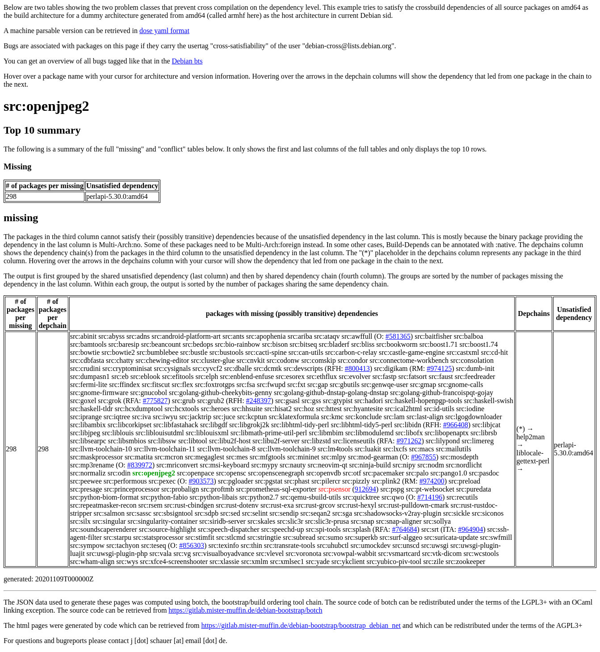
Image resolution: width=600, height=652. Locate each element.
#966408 (455, 425)
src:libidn (407, 425)
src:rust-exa (277, 505)
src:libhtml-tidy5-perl (362, 425)
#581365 (398, 336)
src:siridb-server (222, 521)
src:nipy (404, 465)
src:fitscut (156, 384)
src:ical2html (403, 408)
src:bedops (198, 344)
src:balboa (468, 336)
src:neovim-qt (328, 465)
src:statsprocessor (158, 537)
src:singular (109, 521)
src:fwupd (271, 384)
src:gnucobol (148, 392)
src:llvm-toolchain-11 (164, 449)
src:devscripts (303, 368)
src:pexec (162, 481)
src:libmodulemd (369, 433)
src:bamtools (88, 344)
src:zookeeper (465, 561)
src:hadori (368, 400)
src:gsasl (287, 400)
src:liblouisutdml (159, 433)
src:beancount (161, 344)
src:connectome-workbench (409, 360)
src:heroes (215, 408)
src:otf (352, 473)
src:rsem (150, 505)
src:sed (230, 513)
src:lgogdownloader (473, 417)
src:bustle (193, 352)
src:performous (125, 481)
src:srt (430, 529)
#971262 (408, 441)
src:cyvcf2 (207, 368)
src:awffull (357, 336)
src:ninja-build (369, 465)
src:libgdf (213, 425)
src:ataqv (327, 336)
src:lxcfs (395, 449)
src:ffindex (124, 384)
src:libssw (162, 441)
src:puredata (473, 489)
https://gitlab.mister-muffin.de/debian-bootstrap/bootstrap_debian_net (300, 625)
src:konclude (363, 417)
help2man (530, 437)
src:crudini (85, 368)
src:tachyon (122, 545)
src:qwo (393, 497)
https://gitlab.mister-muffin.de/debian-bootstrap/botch (245, 610)
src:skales (261, 521)
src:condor (353, 360)
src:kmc (332, 417)
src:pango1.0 (448, 473)
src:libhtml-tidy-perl (300, 425)
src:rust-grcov (316, 505)
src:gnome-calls (460, 384)
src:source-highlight (167, 529)
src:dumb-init (475, 368)
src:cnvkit (251, 360)
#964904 (470, 529)
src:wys (127, 561)
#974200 (432, 481)
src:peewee (86, 481)
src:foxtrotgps (215, 384)
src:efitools (177, 376)
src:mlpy (333, 457)
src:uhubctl (332, 545)
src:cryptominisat (127, 368)
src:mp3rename (92, 465)
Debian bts (187, 61)
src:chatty (120, 360)
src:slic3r (290, 521)
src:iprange (86, 417)
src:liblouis (118, 433)
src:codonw (283, 360)
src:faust (441, 376)
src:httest (329, 408)
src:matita (139, 457)
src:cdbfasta (87, 360)
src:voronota (303, 553)
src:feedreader (475, 376)
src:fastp (384, 376)
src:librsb (483, 433)
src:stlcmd (231, 537)
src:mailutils (453, 449)
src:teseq (153, 545)
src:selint (255, 513)
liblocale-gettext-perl (533, 457)
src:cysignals (172, 368)
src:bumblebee (157, 352)
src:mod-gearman (373, 457)
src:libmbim (326, 433)
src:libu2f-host (230, 441)
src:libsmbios (127, 441)
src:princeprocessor (131, 489)
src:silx (80, 521)
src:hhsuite (246, 408)
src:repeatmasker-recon (103, 505)
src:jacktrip (195, 417)
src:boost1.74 (479, 344)
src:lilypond (443, 441)
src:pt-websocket (430, 489)
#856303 (191, 545)
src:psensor (335, 489)
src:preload (464, 481)
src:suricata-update (451, 537)
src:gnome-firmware (99, 392)
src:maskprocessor (96, 457)
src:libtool (192, 441)
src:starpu (117, 537)
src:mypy (264, 465)
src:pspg (392, 489)
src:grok (109, 400)
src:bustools (226, 352)
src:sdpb (206, 513)
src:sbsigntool (173, 513)
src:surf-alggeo (400, 537)
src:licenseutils (354, 441)
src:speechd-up (282, 529)
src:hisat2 (278, 408)
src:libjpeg (85, 433)
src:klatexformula (294, 417)
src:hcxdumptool (139, 408)
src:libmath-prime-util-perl (269, 433)
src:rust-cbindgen (189, 505)
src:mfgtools (267, 457)
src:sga (342, 513)
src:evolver (354, 376)
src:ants (233, 336)
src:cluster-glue (213, 360)
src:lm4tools (335, 449)
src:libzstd (316, 441)
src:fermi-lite (89, 384)
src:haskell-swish (488, 400)
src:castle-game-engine (412, 352)
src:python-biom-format (104, 497)
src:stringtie (264, 537)
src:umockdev (371, 545)
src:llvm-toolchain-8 (226, 449)
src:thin (251, 545)
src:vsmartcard (399, 553)
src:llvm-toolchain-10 (101, 449)
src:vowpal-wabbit (349, 553)
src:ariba (300, 336)
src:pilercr (325, 481)
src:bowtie (85, 352)
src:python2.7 (259, 497)
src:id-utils (439, 408)
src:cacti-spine (265, 352)
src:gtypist (338, 400)
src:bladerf (334, 344)
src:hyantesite (363, 408)
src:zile (433, 561)
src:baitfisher (433, 336)
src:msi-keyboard (224, 465)
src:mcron (169, 457)
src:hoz (304, 408)
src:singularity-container (162, 521)
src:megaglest (204, 457)
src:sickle (456, 513)
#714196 (429, 497)
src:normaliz (88, 473)
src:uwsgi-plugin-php (117, 553)
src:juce (224, 417)
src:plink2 (386, 481)
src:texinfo (223, 545)
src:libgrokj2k (249, 425)
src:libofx (409, 433)
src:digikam (391, 368)
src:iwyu (165, 417)
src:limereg (478, 441)
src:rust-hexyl (356, 505)
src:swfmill (496, 537)
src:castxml (463, 352)
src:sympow (87, 545)
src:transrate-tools (289, 545)
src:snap (362, 521)
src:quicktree (361, 497)
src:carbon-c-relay (351, 352)
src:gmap (423, 384)
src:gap (317, 384)
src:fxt (296, 384)
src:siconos (487, 513)
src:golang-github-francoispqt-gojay (441, 392)
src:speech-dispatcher (229, 529)
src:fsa (245, 384)
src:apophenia (266, 336)
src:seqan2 (315, 513)
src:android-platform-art (186, 336)
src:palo (417, 473)
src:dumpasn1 (90, 376)
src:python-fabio (164, 497)
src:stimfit (199, 537)
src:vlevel (270, 553)
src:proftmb (217, 489)
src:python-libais (213, 497)
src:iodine (470, 408)
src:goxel (83, 400)
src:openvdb (323, 473)
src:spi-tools (323, 529)
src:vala (160, 553)
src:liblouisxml (207, 433)
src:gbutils (345, 384)
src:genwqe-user (384, 384)
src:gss (311, 400)
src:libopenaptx (446, 433)
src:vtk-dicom (442, 553)
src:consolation (472, 360)
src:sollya (437, 521)
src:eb (120, 376)
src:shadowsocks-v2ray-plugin (397, 513)
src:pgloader (235, 481)
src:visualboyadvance (223, 553)
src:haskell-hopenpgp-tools (423, 400)
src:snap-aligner (399, 521)
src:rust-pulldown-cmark (413, 505)
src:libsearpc (88, 441)
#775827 (155, 400)
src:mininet (303, 457)
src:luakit (368, 449)
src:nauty (293, 465)
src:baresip (123, 344)
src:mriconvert (177, 465)
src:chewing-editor (162, 360)
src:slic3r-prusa (327, 521)
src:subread (299, 537)
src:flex (182, 384)
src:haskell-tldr (91, 408)
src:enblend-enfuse (247, 376)
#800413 (357, 368)
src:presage (86, 489)
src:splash (357, 529)
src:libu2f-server (276, 441)
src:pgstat (268, 481)
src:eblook (145, 376)
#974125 (439, 368)
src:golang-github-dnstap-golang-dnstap (331, 392)
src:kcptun (252, 417)
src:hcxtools (181, 408)
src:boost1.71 (439, 344)
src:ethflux (321, 376)
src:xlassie (224, 561)
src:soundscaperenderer (103, 529)
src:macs (421, 449)
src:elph (207, 376)
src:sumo (330, 537)
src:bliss (362, 344)
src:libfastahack (175, 425)
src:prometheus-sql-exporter (276, 489)
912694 (365, 489)
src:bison (275, 344)
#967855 (423, 457)
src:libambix (88, 425)
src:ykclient (348, 561)
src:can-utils (305, 352)
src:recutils (462, 497)
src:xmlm (254, 561)
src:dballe (238, 368)
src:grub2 (210, 400)
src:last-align (425, 417)
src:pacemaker (383, 473)
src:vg (182, 553)
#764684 (404, 529)
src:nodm (430, 465)
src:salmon (109, 513)
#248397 (258, 400)
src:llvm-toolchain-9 (286, 449)
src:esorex (290, 376)
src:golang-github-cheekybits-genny (220, 392)
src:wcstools (481, 553)
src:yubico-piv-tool (394, 561)
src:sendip (283, 513)
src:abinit (83, 336)
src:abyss (111, 336)
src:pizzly (356, 481)
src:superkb (361, 537)
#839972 (139, 465)
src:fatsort (413, 376)
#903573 (201, 481)
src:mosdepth (459, 457)
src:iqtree (117, 417)
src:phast (297, 481)
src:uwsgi (435, 545)
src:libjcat (486, 425)
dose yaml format (164, 30)
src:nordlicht (464, 465)
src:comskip (318, 360)
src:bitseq (303, 344)
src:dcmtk (268, 368)
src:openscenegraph (276, 473)
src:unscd (405, 545)
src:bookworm (396, 344)
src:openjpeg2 (46, 106)
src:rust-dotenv (237, 505)
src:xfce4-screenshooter (174, 561)
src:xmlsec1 (287, 561)
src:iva (141, 417)
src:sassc (138, 513)
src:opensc (231, 473)
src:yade (318, 561)
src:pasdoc (484, 473)
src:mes (237, 457)
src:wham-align (92, 561)
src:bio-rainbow (237, 344)
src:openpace (195, 473)
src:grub (183, 400)
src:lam (394, 417)
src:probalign (180, 489)
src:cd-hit (494, 352)
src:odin (119, 473)
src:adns (138, 336)
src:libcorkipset (130, 425)
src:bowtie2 (118, 352)
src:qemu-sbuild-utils (310, 497)
